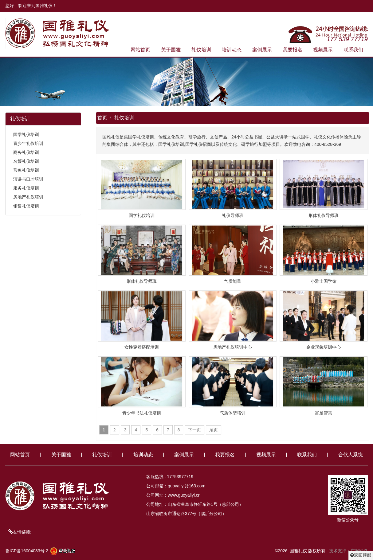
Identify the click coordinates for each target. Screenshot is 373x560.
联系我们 (354, 49)
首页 (103, 117)
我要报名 (293, 49)
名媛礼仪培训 (25, 161)
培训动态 (232, 49)
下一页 (195, 429)
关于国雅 (172, 49)
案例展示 (263, 49)
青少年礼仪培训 (27, 143)
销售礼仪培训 (25, 205)
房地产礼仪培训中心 (233, 347)
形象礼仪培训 (25, 170)
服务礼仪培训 (25, 188)
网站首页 (141, 49)
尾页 (214, 429)
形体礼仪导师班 (324, 215)
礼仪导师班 (233, 215)
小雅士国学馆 (324, 281)
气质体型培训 (233, 412)
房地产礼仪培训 (27, 196)
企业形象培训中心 (324, 347)
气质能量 (233, 281)
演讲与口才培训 (27, 179)
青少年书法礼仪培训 (142, 412)
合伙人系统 (350, 454)
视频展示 (324, 49)
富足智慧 (324, 412)
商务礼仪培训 (25, 152)
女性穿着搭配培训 (142, 347)
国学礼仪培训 (25, 134)
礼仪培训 (202, 49)
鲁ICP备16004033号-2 (27, 550)
